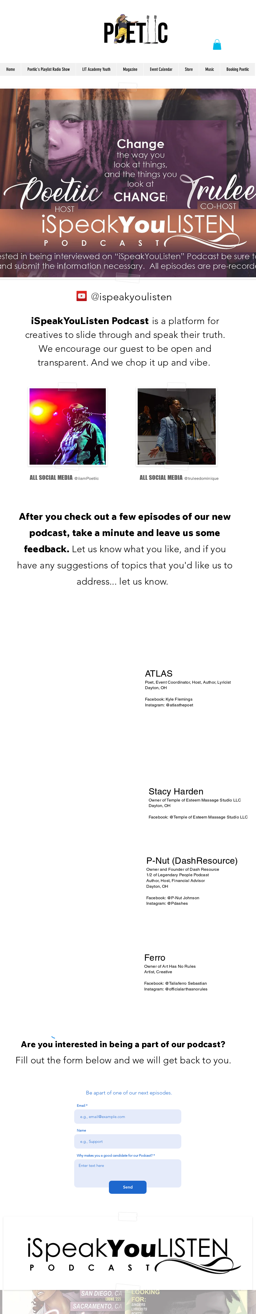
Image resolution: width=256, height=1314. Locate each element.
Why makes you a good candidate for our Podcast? (115, 1155)
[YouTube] (82, 296)
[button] (217, 44)
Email (81, 1105)
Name (81, 1130)
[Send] (128, 1187)
